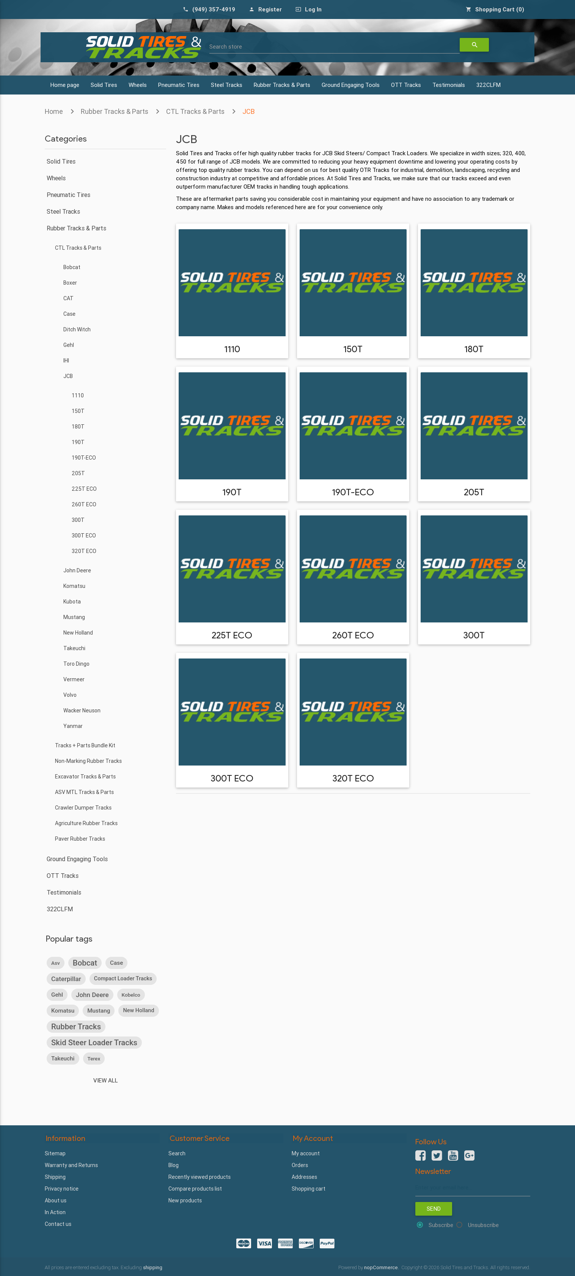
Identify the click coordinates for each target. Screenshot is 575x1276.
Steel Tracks (226, 84)
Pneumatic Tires (179, 84)
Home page (64, 84)
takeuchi (63, 1058)
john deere (92, 995)
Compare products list (195, 1188)
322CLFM (488, 84)
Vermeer (74, 679)
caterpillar (66, 979)
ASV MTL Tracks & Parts (84, 792)
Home (54, 111)
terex (94, 1058)
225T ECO (84, 488)
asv (55, 963)
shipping (152, 1267)
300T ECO (84, 535)
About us (55, 1200)
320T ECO (84, 551)
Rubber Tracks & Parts (282, 84)
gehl (57, 994)
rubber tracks (76, 1026)
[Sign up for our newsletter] (472, 1188)
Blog (173, 1164)
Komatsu (74, 586)
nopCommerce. (382, 1267)
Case (69, 313)
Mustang (74, 617)
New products (185, 1200)
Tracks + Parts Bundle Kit (85, 745)
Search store (225, 46)
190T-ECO (84, 457)
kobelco (131, 995)
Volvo (70, 695)
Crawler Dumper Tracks (83, 807)
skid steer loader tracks (94, 1042)
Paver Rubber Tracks (80, 838)
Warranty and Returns (71, 1164)
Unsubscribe (483, 1225)
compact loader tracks (123, 978)
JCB (248, 111)
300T (78, 520)
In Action (55, 1211)
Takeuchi (74, 648)
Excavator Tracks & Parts (85, 776)
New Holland (78, 632)
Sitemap (55, 1153)
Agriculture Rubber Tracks (86, 823)
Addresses (304, 1176)
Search (176, 1153)
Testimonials (448, 84)
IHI (66, 360)
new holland (138, 1010)
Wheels (138, 84)
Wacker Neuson (82, 710)
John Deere (77, 570)
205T (78, 473)
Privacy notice (62, 1188)
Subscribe (441, 1225)
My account (306, 1153)
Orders (300, 1164)
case (116, 962)
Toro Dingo (76, 663)
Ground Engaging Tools (351, 84)
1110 (78, 395)
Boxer (70, 282)
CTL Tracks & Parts (195, 111)
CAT (68, 298)
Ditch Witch (77, 329)
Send (434, 1209)
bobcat (85, 962)
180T (78, 426)
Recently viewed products (199, 1176)
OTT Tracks (406, 84)
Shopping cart (308, 1188)
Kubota (72, 601)
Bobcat (71, 267)
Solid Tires (104, 84)
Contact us (58, 1223)
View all (105, 1080)
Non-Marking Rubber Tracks (88, 761)
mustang (98, 1010)
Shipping (55, 1176)
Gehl (68, 345)
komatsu (62, 1010)
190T (78, 442)
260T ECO (84, 504)
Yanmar (73, 726)
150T (78, 411)
